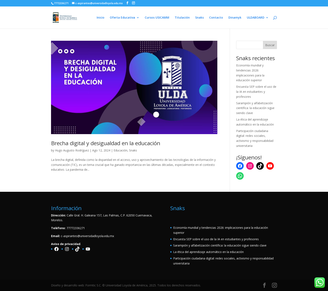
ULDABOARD (255, 17)
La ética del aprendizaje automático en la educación (208, 252)
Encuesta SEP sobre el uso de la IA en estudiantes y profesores (256, 92)
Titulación (182, 17)
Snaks (199, 17)
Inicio (100, 17)
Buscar (270, 45)
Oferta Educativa (122, 17)
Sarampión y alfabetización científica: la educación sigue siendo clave (255, 108)
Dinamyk (234, 17)
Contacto (216, 17)
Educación (120, 150)
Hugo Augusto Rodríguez (72, 150)
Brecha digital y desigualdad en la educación (105, 143)
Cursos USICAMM (157, 17)
